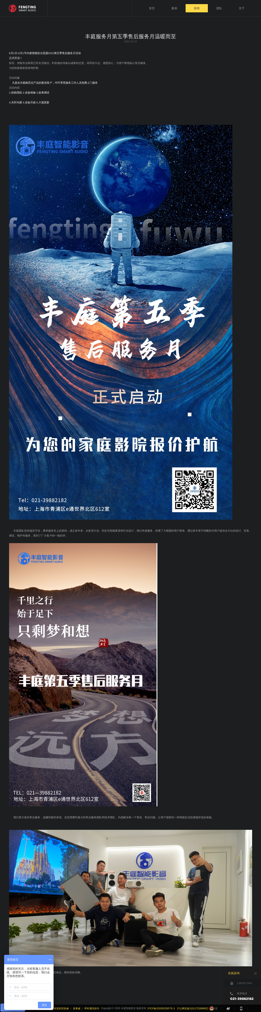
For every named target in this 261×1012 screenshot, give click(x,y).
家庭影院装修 (61, 1008)
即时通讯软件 (91, 1008)
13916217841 (241, 983)
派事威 (76, 1008)
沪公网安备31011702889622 (192, 1008)
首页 (152, 8)
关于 (242, 8)
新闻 (197, 8)
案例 (174, 8)
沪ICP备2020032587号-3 (161, 1008)
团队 (219, 8)
